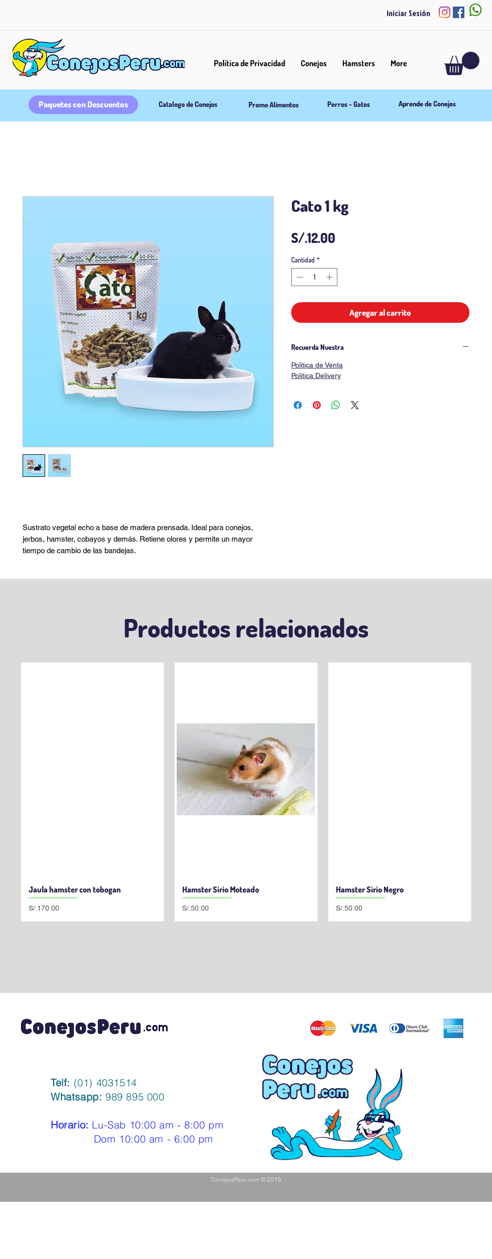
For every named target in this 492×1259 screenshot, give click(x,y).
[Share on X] (355, 405)
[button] (461, 63)
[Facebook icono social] (458, 12)
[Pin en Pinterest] (317, 405)
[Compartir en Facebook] (298, 405)
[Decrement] (299, 277)
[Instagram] (444, 12)
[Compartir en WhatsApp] (336, 405)
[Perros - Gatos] (349, 104)
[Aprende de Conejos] (427, 104)
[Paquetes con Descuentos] (83, 104)
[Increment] (330, 277)
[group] (246, 792)
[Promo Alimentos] (273, 105)
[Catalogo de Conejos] (188, 104)
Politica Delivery (316, 375)
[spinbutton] (314, 277)
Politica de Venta (317, 365)
